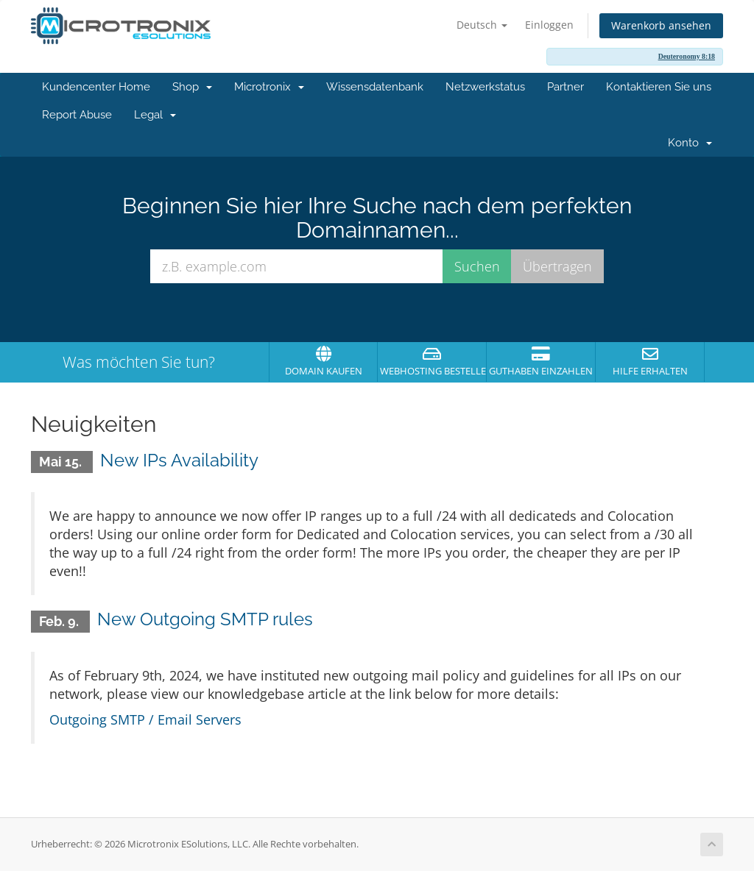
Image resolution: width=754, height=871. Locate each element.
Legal (155, 114)
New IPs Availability (179, 460)
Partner (565, 86)
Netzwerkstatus (485, 86)
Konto (690, 142)
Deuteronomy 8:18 (686, 56)
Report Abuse (77, 114)
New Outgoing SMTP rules (205, 619)
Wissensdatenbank (374, 86)
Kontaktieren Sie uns (658, 86)
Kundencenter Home (96, 86)
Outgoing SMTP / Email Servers (145, 719)
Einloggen (549, 25)
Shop (192, 86)
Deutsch (482, 25)
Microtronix (269, 86)
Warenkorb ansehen (661, 25)
